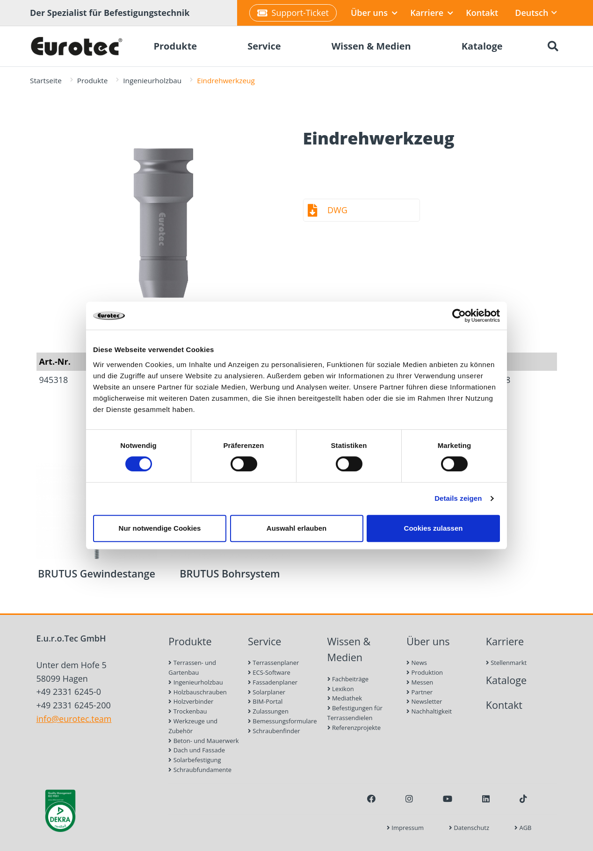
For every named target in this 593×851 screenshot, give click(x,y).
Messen (419, 682)
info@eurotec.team (74, 718)
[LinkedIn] (486, 798)
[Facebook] (371, 798)
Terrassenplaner (273, 662)
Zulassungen (268, 711)
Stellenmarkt (506, 662)
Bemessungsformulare (282, 721)
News (416, 662)
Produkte (92, 80)
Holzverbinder (190, 701)
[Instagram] (409, 798)
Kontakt (482, 12)
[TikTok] (523, 798)
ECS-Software (269, 672)
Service (265, 641)
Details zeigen (458, 498)
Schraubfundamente (199, 769)
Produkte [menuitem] (175, 46)
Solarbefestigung (194, 760)
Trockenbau (187, 711)
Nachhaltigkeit (429, 711)
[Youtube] (447, 798)
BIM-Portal (265, 701)
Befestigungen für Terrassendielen (355, 713)
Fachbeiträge (348, 679)
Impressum (405, 827)
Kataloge (506, 680)
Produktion (424, 672)
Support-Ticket (293, 12)
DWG (337, 210)
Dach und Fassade (196, 750)
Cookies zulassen (433, 528)
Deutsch (536, 12)
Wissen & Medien (349, 649)
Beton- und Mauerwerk (203, 740)
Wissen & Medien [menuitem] (371, 46)
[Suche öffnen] (552, 46)
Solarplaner (266, 692)
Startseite (46, 80)
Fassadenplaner (272, 682)
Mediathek (344, 698)
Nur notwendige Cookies (160, 528)
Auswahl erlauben (296, 528)
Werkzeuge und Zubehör (192, 726)
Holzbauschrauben (197, 692)
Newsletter (424, 701)
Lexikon (340, 689)
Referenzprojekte (354, 727)
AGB (522, 827)
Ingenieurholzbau (152, 80)
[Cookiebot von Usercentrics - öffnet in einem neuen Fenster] (459, 316)
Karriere (431, 12)
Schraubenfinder (274, 731)
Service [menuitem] (264, 46)
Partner (419, 692)
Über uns (374, 12)
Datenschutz (469, 827)
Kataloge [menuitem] (482, 46)
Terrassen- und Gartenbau (192, 667)
